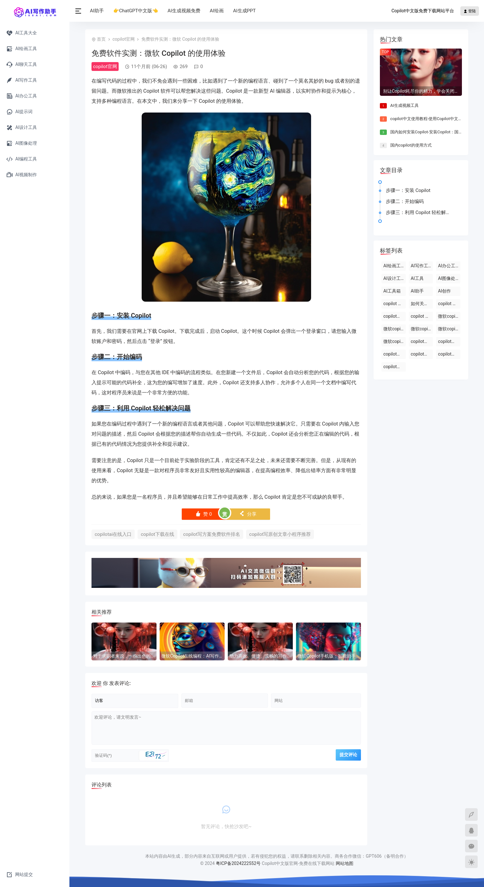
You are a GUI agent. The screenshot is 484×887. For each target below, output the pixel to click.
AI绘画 (217, 11)
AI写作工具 (422, 265)
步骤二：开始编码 (405, 201)
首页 (101, 39)
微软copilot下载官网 (449, 328)
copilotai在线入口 (113, 534)
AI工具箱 (392, 290)
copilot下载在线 (157, 534)
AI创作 (444, 290)
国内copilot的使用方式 (411, 145)
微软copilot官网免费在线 (394, 341)
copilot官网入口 (394, 354)
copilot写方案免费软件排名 (211, 534)
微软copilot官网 (394, 328)
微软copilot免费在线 (422, 328)
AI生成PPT (244, 11)
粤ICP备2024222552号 (239, 863)
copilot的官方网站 (394, 316)
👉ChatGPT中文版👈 (135, 11)
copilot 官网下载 (449, 303)
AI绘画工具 (394, 265)
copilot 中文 (422, 316)
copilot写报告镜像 (422, 354)
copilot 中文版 (394, 303)
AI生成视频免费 (184, 11)
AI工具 (417, 278)
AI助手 (97, 11)
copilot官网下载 (449, 341)
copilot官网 (123, 39)
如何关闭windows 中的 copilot (422, 303)
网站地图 (344, 863)
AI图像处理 (449, 278)
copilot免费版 (422, 341)
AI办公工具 (449, 265)
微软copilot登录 (449, 316)
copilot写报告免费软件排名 (449, 354)
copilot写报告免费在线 (394, 366)
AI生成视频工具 (404, 105)
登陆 (469, 11)
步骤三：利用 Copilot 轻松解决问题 (420, 212)
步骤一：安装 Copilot (408, 190)
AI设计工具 (394, 278)
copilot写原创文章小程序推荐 (280, 534)
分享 (248, 514)
